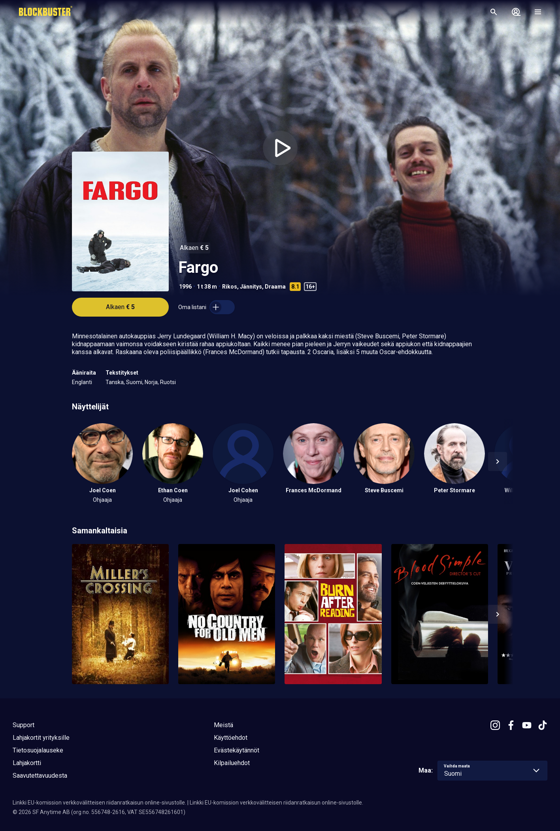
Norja (151, 382)
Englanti (82, 382)
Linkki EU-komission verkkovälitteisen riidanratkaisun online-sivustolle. (99, 802)
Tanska (115, 382)
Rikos (229, 286)
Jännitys (251, 286)
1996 (185, 286)
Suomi (134, 382)
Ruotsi (168, 382)
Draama (275, 286)
